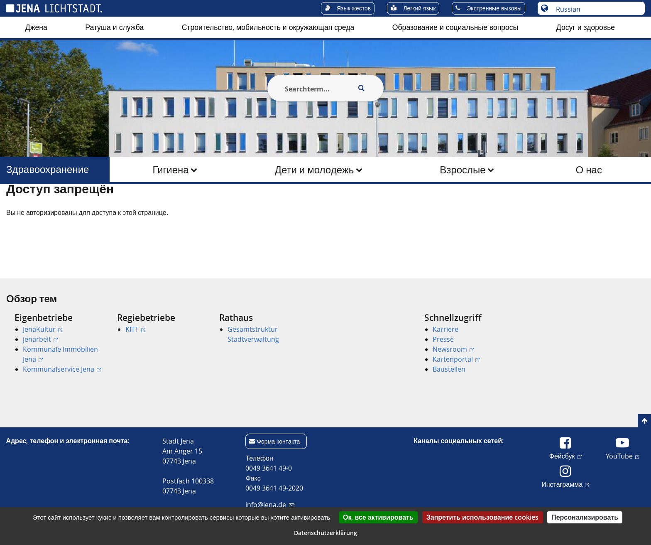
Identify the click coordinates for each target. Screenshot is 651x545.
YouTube (622, 456)
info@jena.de (269, 504)
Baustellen (449, 369)
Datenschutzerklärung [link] (325, 533)
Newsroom (453, 349)
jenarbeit (40, 339)
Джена (36, 27)
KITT (135, 329)
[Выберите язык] (595, 9)
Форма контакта (278, 441)
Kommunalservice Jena (62, 369)
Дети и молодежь (314, 169)
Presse (443, 339)
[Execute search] (361, 88)
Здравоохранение (47, 169)
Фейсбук (565, 456)
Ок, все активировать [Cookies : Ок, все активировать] (378, 517)
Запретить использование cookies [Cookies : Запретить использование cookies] (482, 517)
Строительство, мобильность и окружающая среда (268, 27)
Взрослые (462, 169)
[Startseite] (16, 205)
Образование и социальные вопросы (455, 27)
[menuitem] (36, 27)
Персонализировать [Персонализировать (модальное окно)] (584, 517)
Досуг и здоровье (585, 27)
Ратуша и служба (114, 27)
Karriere (445, 329)
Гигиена (171, 169)
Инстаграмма (565, 484)
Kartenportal (456, 359)
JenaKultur (42, 329)
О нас (589, 169)
